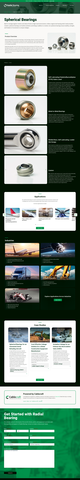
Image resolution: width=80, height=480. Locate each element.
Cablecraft (57, 396)
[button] (5, 169)
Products (10, 12)
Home (5, 12)
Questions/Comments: (10, 448)
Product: (33, 442)
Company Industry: (9, 442)
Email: (33, 435)
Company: (34, 428)
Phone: (7, 435)
